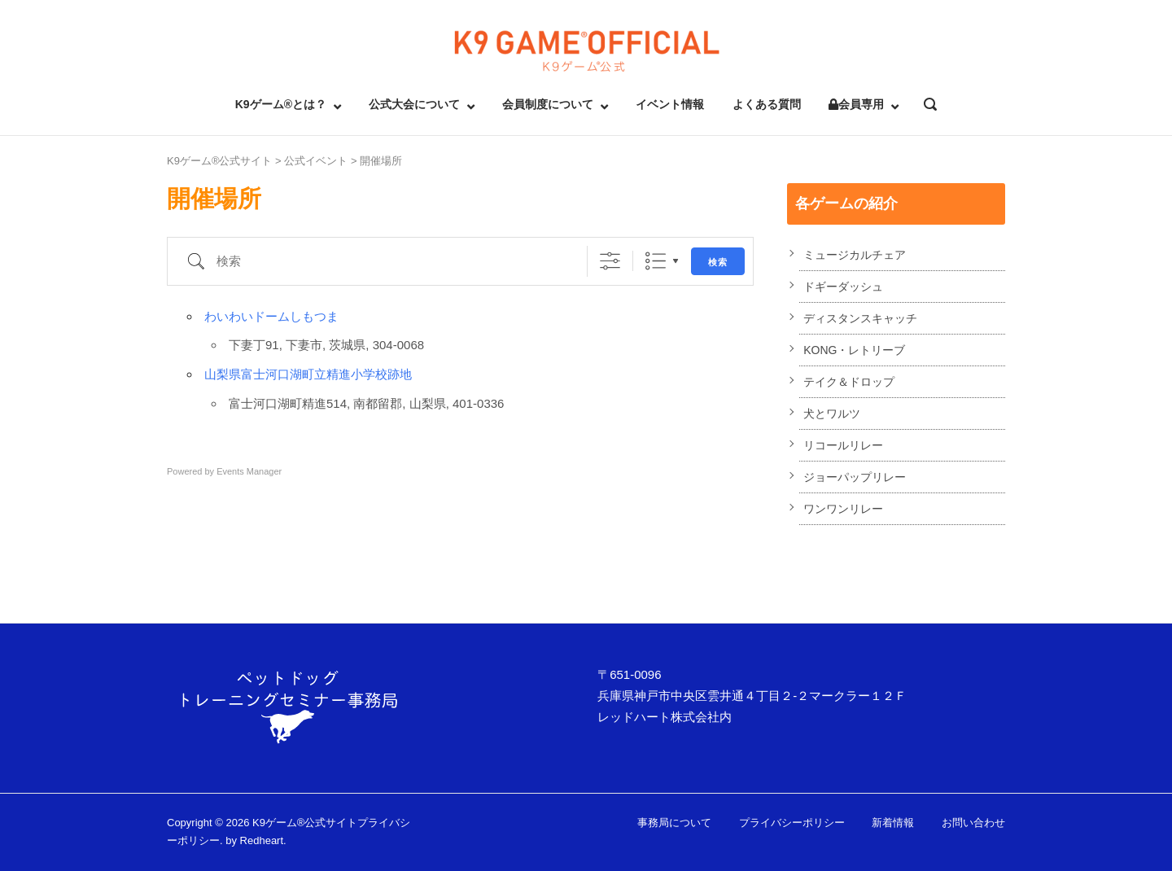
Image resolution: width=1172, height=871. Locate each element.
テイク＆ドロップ (848, 381)
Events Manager (249, 471)
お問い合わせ (973, 822)
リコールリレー (843, 445)
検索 (718, 262)
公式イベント (316, 161)
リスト (655, 261)
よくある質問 (766, 104)
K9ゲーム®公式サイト (219, 161)
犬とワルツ (831, 413)
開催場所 (381, 161)
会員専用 (856, 104)
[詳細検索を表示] (610, 261)
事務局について (674, 822)
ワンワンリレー (843, 508)
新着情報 (893, 822)
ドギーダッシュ (843, 286)
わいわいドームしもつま (271, 316)
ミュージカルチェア (854, 254)
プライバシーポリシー (792, 822)
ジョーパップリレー (854, 477)
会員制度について (547, 104)
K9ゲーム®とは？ (280, 104)
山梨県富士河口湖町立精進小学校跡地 (308, 374)
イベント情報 (670, 104)
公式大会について (414, 104)
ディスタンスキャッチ (860, 318)
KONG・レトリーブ (854, 350)
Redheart (261, 840)
